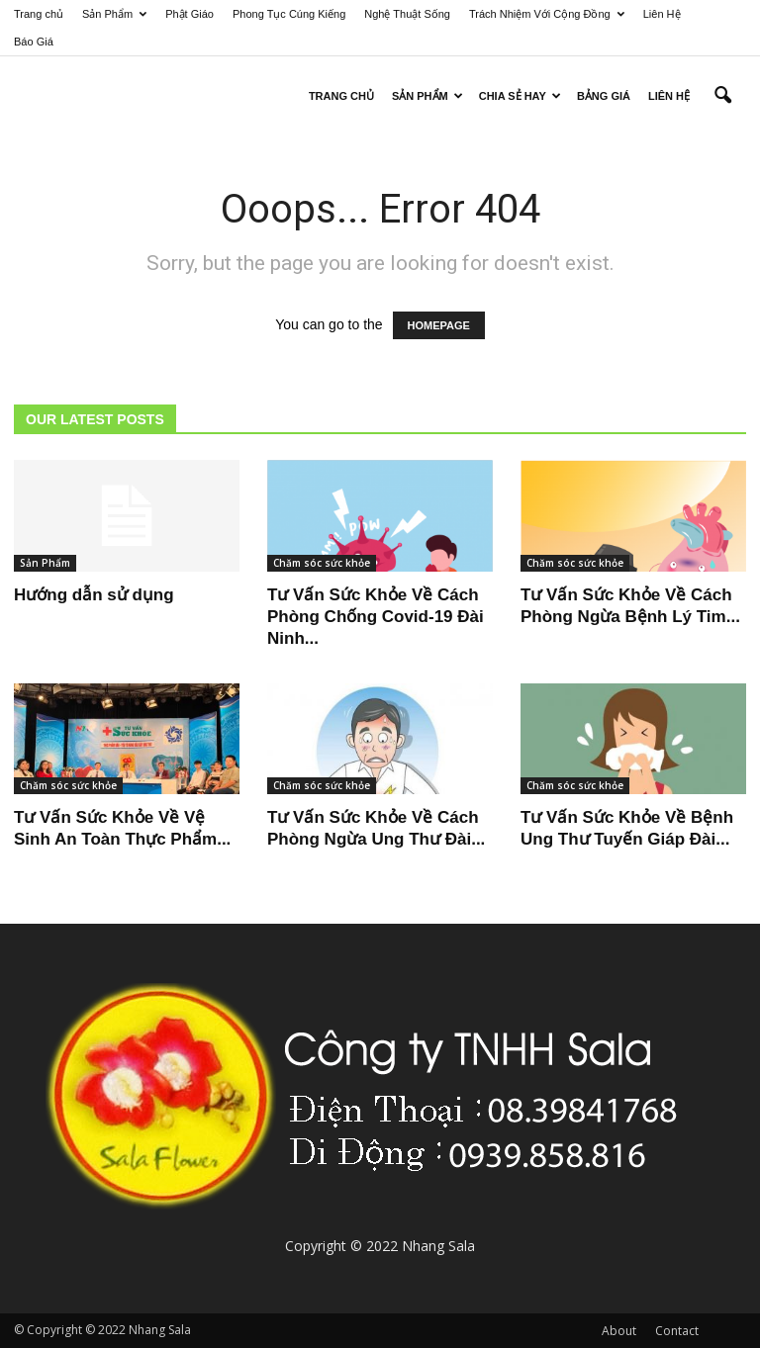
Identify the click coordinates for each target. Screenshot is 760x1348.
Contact (677, 1330)
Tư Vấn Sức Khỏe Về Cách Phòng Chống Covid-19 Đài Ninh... (375, 616)
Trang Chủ (341, 96)
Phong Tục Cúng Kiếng (289, 14)
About (619, 1330)
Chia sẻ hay (520, 96)
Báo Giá (33, 41)
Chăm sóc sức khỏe (321, 563)
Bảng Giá (603, 96)
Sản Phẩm (114, 14)
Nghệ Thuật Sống (407, 14)
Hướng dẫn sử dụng (94, 594)
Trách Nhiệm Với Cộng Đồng (546, 14)
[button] (722, 96)
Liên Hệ (662, 14)
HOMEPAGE (439, 325)
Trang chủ (38, 14)
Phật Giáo (189, 14)
